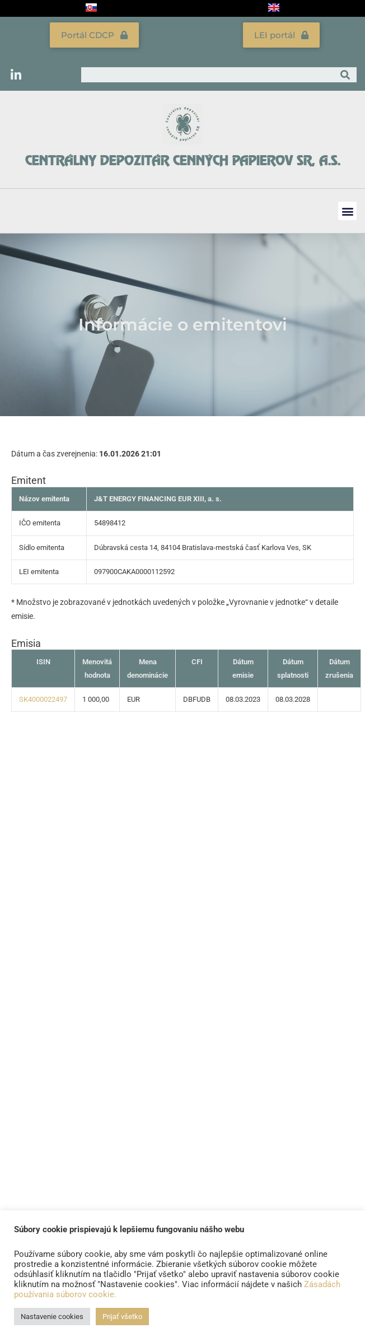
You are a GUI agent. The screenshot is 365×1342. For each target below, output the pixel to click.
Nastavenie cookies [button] (52, 1316)
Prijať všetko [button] (122, 1316)
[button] (347, 211)
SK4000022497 (43, 699)
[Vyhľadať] (345, 74)
